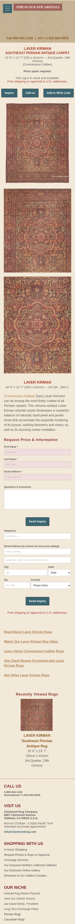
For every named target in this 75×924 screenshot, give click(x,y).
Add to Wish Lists (58, 92)
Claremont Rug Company (37, 27)
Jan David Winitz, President (21, 903)
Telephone (10, 530)
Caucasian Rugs (14, 919)
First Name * (11, 446)
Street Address (31, 546)
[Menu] (7, 8)
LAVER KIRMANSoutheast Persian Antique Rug (37, 741)
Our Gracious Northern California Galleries (30, 865)
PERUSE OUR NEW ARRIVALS (37, 7)
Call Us (30, 92)
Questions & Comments (17, 487)
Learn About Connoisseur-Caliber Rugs (34, 651)
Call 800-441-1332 (19, 38)
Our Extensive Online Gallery (22, 870)
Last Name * (11, 459)
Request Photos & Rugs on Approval (26, 854)
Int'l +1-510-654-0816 (53, 38)
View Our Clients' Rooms (19, 898)
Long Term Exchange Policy (21, 909)
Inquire (9, 92)
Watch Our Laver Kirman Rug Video (31, 641)
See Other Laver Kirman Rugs (26, 675)
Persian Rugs (12, 914)
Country (35, 579)
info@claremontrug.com (20, 831)
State (51, 567)
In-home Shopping (15, 849)
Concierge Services (16, 860)
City (6, 567)
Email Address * (13, 471)
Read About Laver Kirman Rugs (28, 632)
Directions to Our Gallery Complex (25, 875)
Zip (6, 579)
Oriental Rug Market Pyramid (22, 893)
